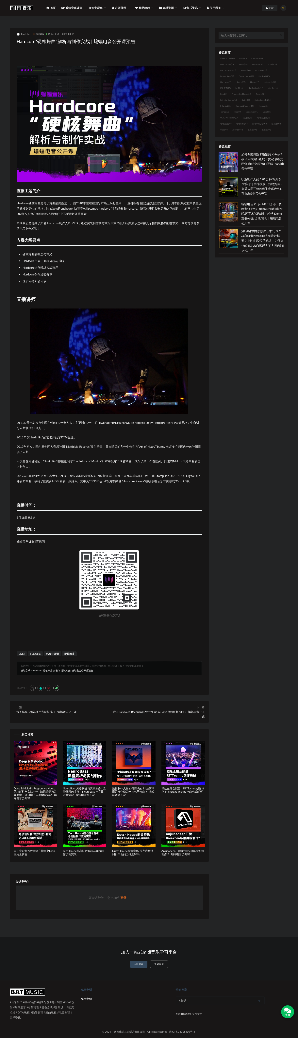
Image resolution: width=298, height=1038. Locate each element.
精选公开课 (52, 34)
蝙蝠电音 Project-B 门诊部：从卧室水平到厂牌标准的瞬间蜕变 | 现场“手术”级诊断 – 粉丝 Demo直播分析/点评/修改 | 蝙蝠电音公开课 (262, 213)
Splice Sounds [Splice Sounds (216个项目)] (263, 100)
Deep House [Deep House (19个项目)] (227, 64)
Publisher (23, 34)
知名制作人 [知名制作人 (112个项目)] (259, 123)
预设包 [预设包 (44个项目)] (266, 129)
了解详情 (159, 964)
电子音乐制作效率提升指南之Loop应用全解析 (34, 852)
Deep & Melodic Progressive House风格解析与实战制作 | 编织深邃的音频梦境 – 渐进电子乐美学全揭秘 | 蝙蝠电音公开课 (35, 793)
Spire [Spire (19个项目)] (246, 100)
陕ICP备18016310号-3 (182, 1031)
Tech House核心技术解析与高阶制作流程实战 (83, 852)
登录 (123, 898)
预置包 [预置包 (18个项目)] (252, 129)
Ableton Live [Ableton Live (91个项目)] (227, 58)
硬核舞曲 (69, 653)
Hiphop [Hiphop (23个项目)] (241, 82)
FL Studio (35, 653)
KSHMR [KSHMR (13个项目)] (225, 88)
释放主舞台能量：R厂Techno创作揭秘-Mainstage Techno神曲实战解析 (182, 790)
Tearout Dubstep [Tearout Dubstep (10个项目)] (245, 106)
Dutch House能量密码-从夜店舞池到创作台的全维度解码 (132, 852)
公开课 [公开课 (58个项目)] (248, 117)
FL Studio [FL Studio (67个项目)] (261, 70)
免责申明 (86, 998)
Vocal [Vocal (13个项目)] (267, 112)
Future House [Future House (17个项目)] (246, 76)
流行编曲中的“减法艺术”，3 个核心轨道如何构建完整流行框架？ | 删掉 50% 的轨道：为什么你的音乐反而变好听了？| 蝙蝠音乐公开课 (262, 240)
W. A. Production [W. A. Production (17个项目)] (229, 117)
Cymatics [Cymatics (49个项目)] (257, 58)
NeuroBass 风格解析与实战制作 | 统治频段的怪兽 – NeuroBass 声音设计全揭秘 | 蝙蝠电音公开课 (84, 792)
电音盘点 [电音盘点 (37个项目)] (226, 123)
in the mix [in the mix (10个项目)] (270, 82)
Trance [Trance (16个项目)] (224, 112)
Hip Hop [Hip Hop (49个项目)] (225, 82)
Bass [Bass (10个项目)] (243, 58)
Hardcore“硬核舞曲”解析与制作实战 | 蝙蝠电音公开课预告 (62, 670)
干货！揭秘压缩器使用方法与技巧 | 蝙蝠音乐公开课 (45, 711)
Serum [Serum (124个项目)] (261, 94)
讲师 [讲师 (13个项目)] (224, 129)
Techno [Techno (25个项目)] (263, 106)
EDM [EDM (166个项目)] (272, 64)
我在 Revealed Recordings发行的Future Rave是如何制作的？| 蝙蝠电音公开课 (159, 714)
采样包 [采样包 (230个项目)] (237, 129)
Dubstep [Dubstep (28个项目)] (257, 64)
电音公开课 (52, 653)
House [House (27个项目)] (254, 82)
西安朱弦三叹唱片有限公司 (129, 1031)
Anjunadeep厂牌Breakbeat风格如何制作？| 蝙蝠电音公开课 (182, 852)
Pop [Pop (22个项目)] (223, 94)
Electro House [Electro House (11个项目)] (228, 70)
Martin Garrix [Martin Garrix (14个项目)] (255, 88)
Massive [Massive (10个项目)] (273, 88)
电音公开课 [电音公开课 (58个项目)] (264, 117)
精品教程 (38, 34)
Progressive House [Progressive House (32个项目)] (241, 94)
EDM (22, 653)
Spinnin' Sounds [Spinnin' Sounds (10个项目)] (228, 100)
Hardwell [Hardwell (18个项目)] (264, 76)
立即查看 (138, 964)
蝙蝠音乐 (25, 670)
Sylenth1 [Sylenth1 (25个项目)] (225, 106)
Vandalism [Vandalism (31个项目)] (252, 112)
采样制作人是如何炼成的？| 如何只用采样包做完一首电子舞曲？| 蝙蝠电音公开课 (133, 792)
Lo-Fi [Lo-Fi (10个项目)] (239, 88)
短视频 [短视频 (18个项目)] (276, 123)
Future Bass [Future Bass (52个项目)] (227, 76)
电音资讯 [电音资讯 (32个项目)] (242, 123)
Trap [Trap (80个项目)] (237, 112)
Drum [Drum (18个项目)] (243, 64)
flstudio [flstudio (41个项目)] (246, 70)
